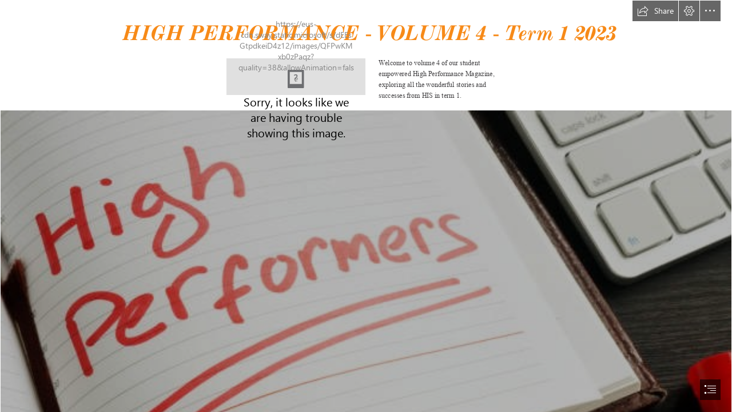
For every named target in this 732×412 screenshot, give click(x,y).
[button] (655, 11)
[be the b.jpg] (296, 77)
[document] (366, 206)
